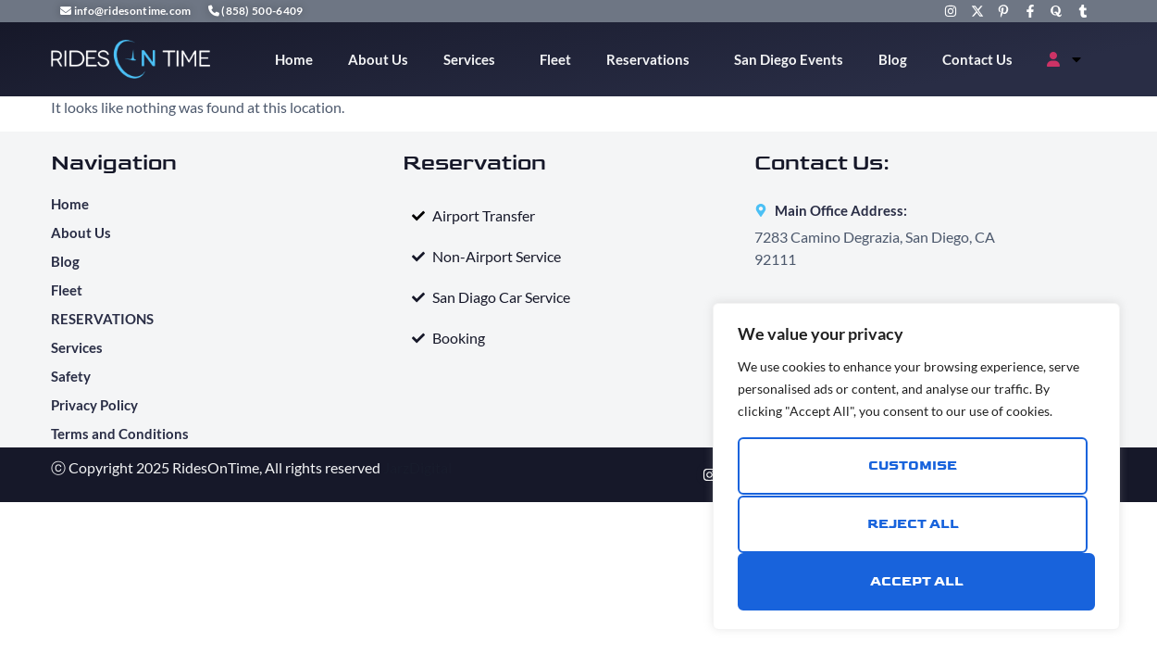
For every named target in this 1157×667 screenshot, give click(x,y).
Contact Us (977, 59)
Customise (912, 466)
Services (473, 59)
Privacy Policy (96, 404)
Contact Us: (822, 162)
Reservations (652, 59)
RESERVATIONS (102, 318)
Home (294, 59)
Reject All (913, 524)
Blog (892, 59)
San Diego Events (788, 59)
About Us (378, 59)
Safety (71, 376)
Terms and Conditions (120, 433)
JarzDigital (417, 467)
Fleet (555, 59)
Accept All (917, 581)
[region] (916, 467)
